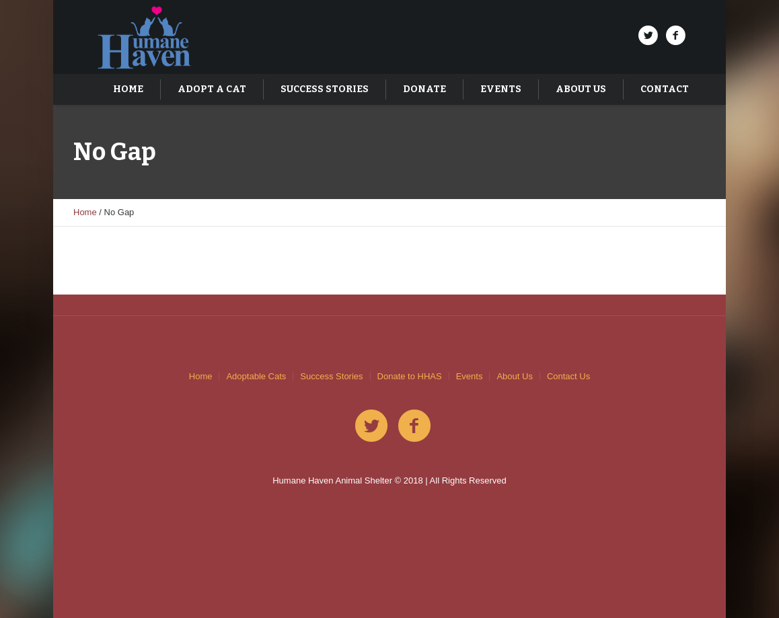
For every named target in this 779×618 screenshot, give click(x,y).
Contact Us (568, 376)
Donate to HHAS (409, 376)
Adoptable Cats (256, 376)
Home (85, 212)
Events (469, 376)
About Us (514, 376)
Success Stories (331, 376)
